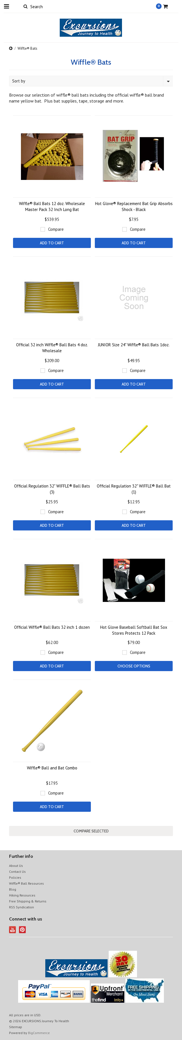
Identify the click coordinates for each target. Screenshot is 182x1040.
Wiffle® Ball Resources (26, 883)
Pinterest (22, 929)
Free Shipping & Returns (27, 901)
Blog (12, 889)
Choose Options (133, 666)
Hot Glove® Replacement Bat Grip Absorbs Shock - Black (134, 206)
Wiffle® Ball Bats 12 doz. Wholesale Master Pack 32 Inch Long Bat (52, 206)
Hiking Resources (22, 895)
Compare (56, 229)
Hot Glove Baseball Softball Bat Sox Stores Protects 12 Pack (133, 630)
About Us (16, 865)
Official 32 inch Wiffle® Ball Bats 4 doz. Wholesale (52, 347)
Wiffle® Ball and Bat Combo (52, 768)
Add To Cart (52, 243)
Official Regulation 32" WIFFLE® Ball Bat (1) (134, 489)
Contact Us (17, 871)
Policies (15, 877)
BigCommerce (39, 1033)
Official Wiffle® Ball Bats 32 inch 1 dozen (52, 627)
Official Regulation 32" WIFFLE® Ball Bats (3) (52, 489)
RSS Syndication (21, 907)
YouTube (12, 929)
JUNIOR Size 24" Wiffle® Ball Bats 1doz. (134, 344)
